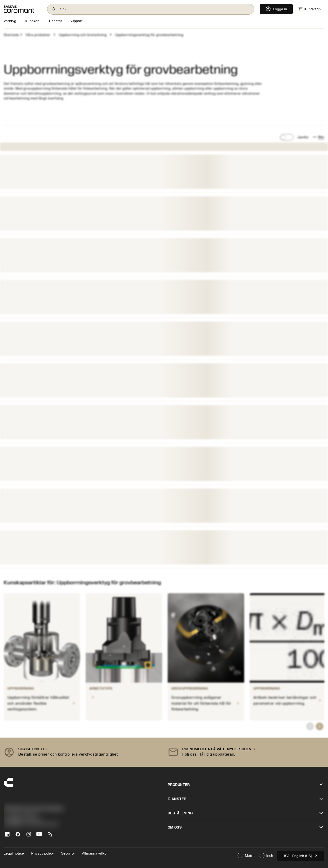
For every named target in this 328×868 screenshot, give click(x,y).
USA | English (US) (300, 855)
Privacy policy (42, 853)
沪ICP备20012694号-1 (23, 819)
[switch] (287, 137)
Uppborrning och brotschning (83, 35)
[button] (318, 137)
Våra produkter (38, 35)
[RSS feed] (51, 836)
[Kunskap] (32, 21)
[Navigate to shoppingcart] (309, 9)
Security (68, 853)
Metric (246, 855)
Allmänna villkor (95, 853)
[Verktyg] (11, 21)
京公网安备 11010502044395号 (31, 824)
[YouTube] (41, 836)
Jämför (303, 137)
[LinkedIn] (9, 836)
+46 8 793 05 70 (21, 814)
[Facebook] (19, 836)
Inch (266, 855)
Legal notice (14, 853)
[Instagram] (30, 836)
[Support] (76, 21)
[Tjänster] (55, 21)
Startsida (11, 35)
